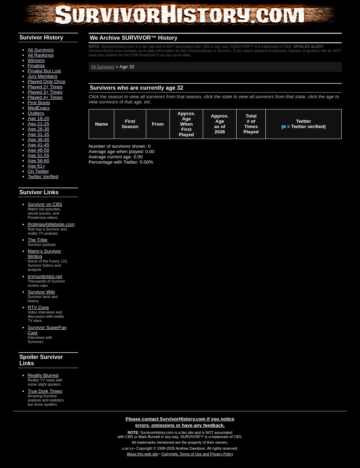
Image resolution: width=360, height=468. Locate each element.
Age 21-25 (39, 123)
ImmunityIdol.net (45, 276)
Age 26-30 (39, 129)
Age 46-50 (39, 150)
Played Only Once (46, 81)
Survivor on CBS (45, 204)
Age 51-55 (39, 155)
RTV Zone (38, 307)
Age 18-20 (39, 118)
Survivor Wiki (41, 292)
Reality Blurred (43, 375)
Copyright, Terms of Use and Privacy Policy (197, 454)
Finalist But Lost (44, 71)
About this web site (142, 454)
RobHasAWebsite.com (51, 224)
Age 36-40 (39, 139)
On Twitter (38, 171)
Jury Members (42, 76)
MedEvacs (39, 107)
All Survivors (103, 66)
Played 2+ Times (45, 86)
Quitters (36, 113)
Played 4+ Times (45, 97)
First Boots (39, 102)
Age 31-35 (39, 134)
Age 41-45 (39, 144)
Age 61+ (36, 166)
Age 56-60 (39, 160)
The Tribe (37, 239)
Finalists (36, 65)
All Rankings (41, 55)
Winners (36, 60)
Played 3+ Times (45, 92)
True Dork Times (45, 391)
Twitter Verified (43, 176)
